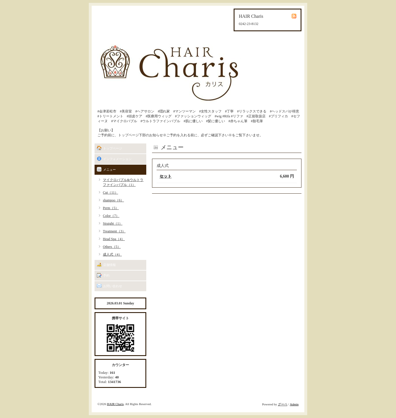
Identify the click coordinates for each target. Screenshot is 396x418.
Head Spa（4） (114, 239)
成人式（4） (112, 254)
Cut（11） (110, 192)
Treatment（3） (114, 231)
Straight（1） (112, 223)
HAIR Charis (115, 404)
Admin (294, 404)
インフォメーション (117, 159)
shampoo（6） (113, 200)
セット (165, 176)
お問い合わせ (112, 286)
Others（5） (112, 247)
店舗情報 (109, 265)
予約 (106, 275)
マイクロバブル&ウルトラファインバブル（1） (123, 182)
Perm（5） (111, 208)
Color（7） (111, 216)
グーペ (282, 404)
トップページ (112, 148)
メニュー (109, 169)
